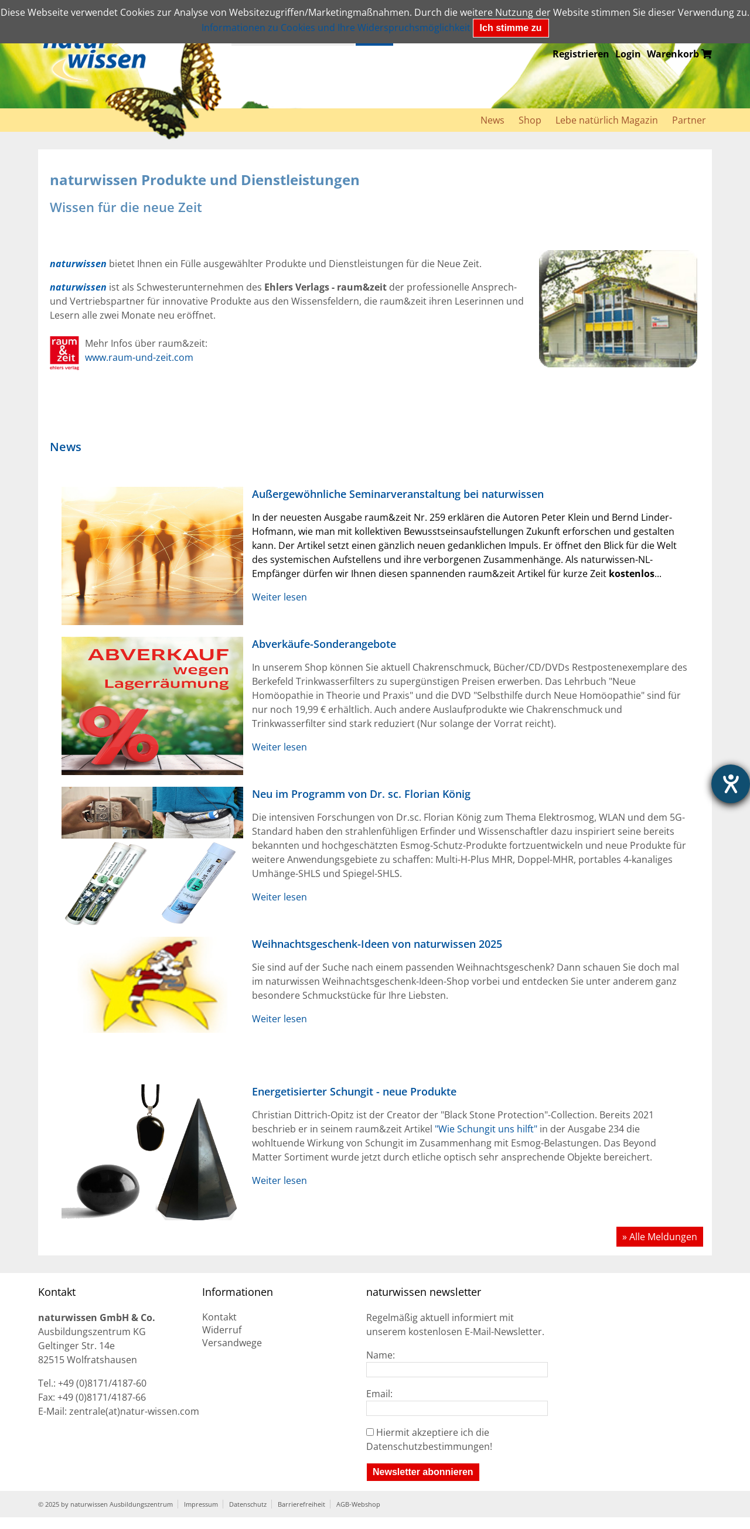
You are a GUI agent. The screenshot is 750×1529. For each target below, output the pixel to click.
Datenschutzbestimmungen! (429, 1446)
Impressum (201, 1504)
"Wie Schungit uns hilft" (486, 1128)
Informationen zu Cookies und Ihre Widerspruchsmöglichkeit (336, 27)
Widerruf (221, 1329)
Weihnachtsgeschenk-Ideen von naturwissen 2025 (377, 944)
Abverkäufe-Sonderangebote (324, 644)
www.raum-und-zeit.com (139, 357)
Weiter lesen (279, 597)
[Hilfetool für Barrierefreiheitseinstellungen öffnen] (730, 783)
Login (628, 53)
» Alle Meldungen (659, 1236)
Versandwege (232, 1342)
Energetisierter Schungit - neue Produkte (354, 1091)
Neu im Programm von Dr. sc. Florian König (361, 794)
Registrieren (581, 53)
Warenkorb (679, 53)
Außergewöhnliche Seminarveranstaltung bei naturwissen (398, 494)
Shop (530, 120)
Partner (689, 120)
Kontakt (219, 1316)
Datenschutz (248, 1504)
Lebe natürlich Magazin (606, 120)
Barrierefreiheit (301, 1504)
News (492, 120)
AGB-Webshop (358, 1504)
